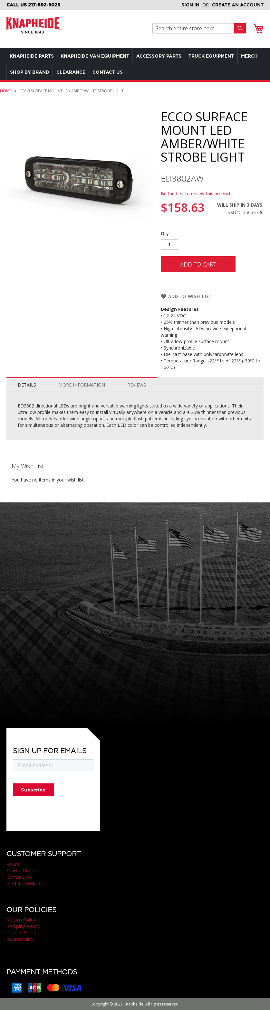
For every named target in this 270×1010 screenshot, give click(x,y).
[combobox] (195, 28)
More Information (81, 385)
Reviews (136, 385)
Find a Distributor (25, 883)
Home (5, 91)
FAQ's (12, 864)
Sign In (190, 4)
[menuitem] (33, 56)
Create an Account (238, 4)
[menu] (135, 64)
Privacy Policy (21, 932)
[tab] (26, 383)
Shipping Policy (23, 926)
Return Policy (21, 919)
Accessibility (20, 939)
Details (27, 385)
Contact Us (19, 877)
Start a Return (22, 870)
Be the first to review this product (196, 194)
